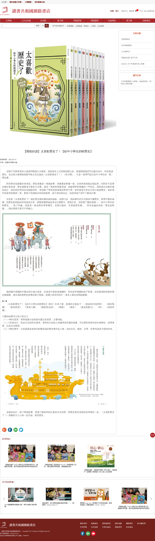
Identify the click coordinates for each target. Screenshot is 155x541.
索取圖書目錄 (40, 2)
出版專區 (112, 21)
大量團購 (28, 2)
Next (151, 499)
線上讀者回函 (149, 11)
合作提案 (94, 527)
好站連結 (130, 527)
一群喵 (93, 26)
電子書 (129, 21)
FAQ (141, 11)
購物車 (131, 11)
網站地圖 (119, 523)
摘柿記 (86, 26)
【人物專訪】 (126, 51)
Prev (4, 499)
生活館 (43, 21)
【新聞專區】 (126, 39)
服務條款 (94, 523)
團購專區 (130, 523)
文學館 (9, 21)
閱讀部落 (77, 21)
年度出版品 (107, 527)
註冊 (112, 11)
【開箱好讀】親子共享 (129, 58)
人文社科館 (26, 21)
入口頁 (3, 2)
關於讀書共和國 (15, 2)
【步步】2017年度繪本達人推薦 (132, 64)
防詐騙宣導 (142, 523)
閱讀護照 (95, 21)
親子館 (60, 21)
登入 (117, 11)
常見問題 (83, 527)
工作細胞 (100, 26)
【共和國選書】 (126, 45)
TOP (152, 435)
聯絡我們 (119, 527)
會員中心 (124, 11)
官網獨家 (70, 26)
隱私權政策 (107, 523)
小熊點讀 (78, 26)
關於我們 (83, 523)
